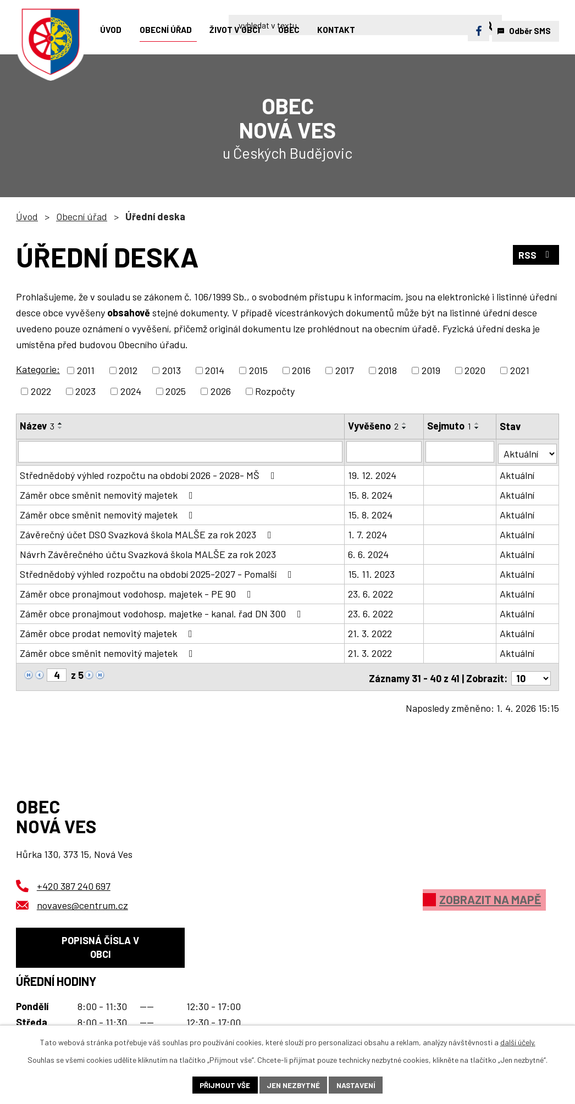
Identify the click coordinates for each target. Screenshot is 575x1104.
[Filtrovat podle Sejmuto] (460, 451)
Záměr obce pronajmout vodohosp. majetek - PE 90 (138, 592)
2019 (431, 370)
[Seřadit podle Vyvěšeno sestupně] (405, 428)
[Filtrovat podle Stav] (528, 450)
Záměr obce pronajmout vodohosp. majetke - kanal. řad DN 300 (163, 612)
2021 (519, 370)
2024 (130, 391)
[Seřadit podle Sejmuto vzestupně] (478, 423)
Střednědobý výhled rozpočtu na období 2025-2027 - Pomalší (158, 572)
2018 (387, 370)
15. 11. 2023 (372, 572)
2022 (41, 391)
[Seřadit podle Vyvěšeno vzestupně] (405, 423)
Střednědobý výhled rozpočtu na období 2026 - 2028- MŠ (149, 473)
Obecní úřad (81, 216)
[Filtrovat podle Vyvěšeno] (385, 451)
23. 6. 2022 (371, 592)
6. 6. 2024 (369, 553)
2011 (86, 370)
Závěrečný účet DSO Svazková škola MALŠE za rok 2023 (148, 533)
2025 (175, 391)
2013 (171, 370)
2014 (214, 370)
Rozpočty (275, 391)
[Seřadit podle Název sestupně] (60, 428)
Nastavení (358, 1084)
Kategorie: (38, 369)
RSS (536, 255)
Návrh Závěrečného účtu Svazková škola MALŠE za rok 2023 (148, 553)
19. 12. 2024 (373, 473)
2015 (258, 370)
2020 (475, 370)
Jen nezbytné (293, 1084)
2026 (221, 391)
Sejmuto (450, 426)
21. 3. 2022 (370, 632)
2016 (301, 370)
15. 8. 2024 (371, 493)
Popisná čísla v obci (100, 946)
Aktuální (517, 473)
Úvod (27, 216)
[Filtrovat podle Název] (180, 451)
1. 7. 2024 (368, 533)
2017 (344, 370)
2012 (128, 370)
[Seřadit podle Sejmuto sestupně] (478, 428)
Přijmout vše (222, 1084)
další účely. (517, 1041)
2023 (85, 391)
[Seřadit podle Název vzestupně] (60, 423)
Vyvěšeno (374, 426)
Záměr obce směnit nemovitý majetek (108, 493)
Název (37, 426)
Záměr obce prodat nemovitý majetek (108, 632)
